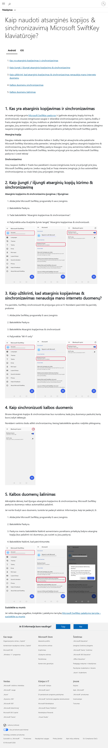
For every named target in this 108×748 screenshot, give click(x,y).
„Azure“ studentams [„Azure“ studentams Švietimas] (80, 672)
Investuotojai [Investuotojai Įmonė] (77, 699)
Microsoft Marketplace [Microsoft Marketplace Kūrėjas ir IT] (46, 703)
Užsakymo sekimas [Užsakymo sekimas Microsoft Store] (44, 654)
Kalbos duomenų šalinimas (23, 91)
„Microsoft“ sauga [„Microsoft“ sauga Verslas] (9, 690)
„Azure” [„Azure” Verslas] (5, 694)
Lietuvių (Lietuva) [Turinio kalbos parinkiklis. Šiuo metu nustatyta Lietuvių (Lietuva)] (13, 725)
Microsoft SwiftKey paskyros (42, 115)
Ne (80, 626)
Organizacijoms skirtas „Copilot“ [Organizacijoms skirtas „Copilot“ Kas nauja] (14, 641)
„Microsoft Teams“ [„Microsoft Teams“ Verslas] (9, 717)
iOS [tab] (22, 50)
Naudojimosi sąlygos (42, 738)
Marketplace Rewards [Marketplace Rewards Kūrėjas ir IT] (45, 712)
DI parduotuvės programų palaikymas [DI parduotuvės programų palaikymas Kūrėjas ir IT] (51, 694)
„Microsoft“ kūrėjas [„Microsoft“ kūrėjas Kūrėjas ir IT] (44, 685)
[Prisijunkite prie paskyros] (103, 3)
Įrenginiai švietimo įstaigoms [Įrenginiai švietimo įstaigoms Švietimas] (83, 645)
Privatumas (27, 738)
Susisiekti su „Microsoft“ (11, 738)
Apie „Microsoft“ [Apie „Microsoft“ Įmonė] (78, 690)
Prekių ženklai (57, 738)
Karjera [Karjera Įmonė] (75, 685)
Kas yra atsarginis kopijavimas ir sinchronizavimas (34, 60)
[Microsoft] (54, 2)
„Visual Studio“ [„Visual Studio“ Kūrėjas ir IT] (43, 717)
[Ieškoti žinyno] (9, 3)
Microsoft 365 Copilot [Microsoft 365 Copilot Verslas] (10, 712)
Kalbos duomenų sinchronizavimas (26, 84)
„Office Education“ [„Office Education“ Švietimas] (79, 659)
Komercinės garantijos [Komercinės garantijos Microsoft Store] (45, 663)
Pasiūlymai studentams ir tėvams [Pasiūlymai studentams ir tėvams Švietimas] (84, 668)
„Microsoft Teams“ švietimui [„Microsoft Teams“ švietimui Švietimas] (82, 650)
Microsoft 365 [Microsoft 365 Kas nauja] (8, 650)
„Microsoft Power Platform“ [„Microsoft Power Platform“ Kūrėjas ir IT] (47, 708)
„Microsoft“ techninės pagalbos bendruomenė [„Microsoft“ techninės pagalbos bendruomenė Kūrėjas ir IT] (53, 699)
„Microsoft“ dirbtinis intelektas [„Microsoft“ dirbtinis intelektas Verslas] (13, 685)
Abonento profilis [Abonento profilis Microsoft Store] (44, 641)
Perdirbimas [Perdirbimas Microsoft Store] (42, 659)
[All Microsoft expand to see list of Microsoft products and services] (3, 3)
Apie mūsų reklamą (72, 738)
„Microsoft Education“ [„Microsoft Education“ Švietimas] (80, 641)
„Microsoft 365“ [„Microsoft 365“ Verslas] (8, 703)
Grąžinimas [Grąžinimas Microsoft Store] (42, 650)
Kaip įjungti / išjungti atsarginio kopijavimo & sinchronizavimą (40, 67)
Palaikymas (7, 9)
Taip (63, 626)
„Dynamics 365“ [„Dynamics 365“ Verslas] (8, 699)
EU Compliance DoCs (90, 738)
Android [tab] (12, 50)
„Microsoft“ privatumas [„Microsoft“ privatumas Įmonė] (81, 694)
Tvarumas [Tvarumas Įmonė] (76, 703)
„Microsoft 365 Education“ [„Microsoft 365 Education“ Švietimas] (82, 654)
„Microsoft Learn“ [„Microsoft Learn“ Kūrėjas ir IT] (44, 690)
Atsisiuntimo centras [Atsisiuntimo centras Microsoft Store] (45, 645)
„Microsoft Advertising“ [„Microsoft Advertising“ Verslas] (11, 708)
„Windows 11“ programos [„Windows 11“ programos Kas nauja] (12, 654)
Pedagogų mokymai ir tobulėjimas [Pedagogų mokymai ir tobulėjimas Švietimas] (84, 663)
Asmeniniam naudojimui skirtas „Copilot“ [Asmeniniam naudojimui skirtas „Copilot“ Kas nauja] (17, 645)
